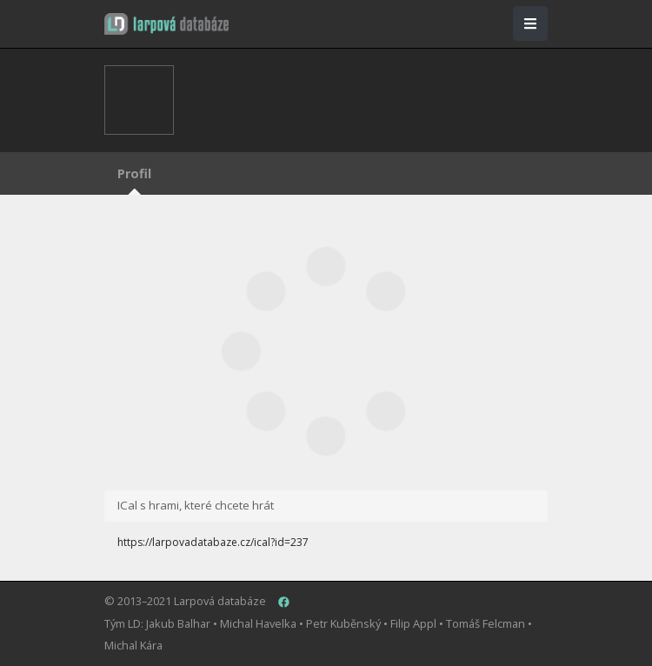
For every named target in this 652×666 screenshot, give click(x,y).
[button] (166, 24)
